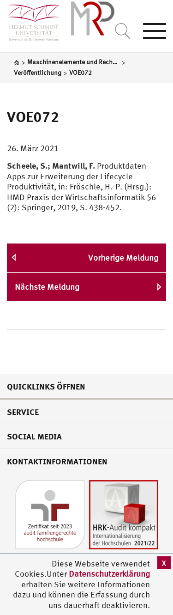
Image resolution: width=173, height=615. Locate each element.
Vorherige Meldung (123, 257)
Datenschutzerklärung (109, 573)
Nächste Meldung (47, 287)
